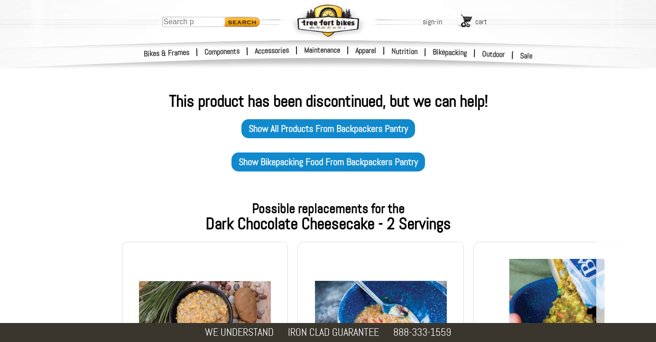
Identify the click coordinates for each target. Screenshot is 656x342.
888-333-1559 (422, 332)
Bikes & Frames (167, 53)
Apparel (365, 51)
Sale (526, 56)
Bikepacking (450, 52)
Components (222, 51)
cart (481, 22)
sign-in (432, 22)
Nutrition (404, 51)
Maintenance (322, 50)
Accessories (272, 50)
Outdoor (493, 54)
